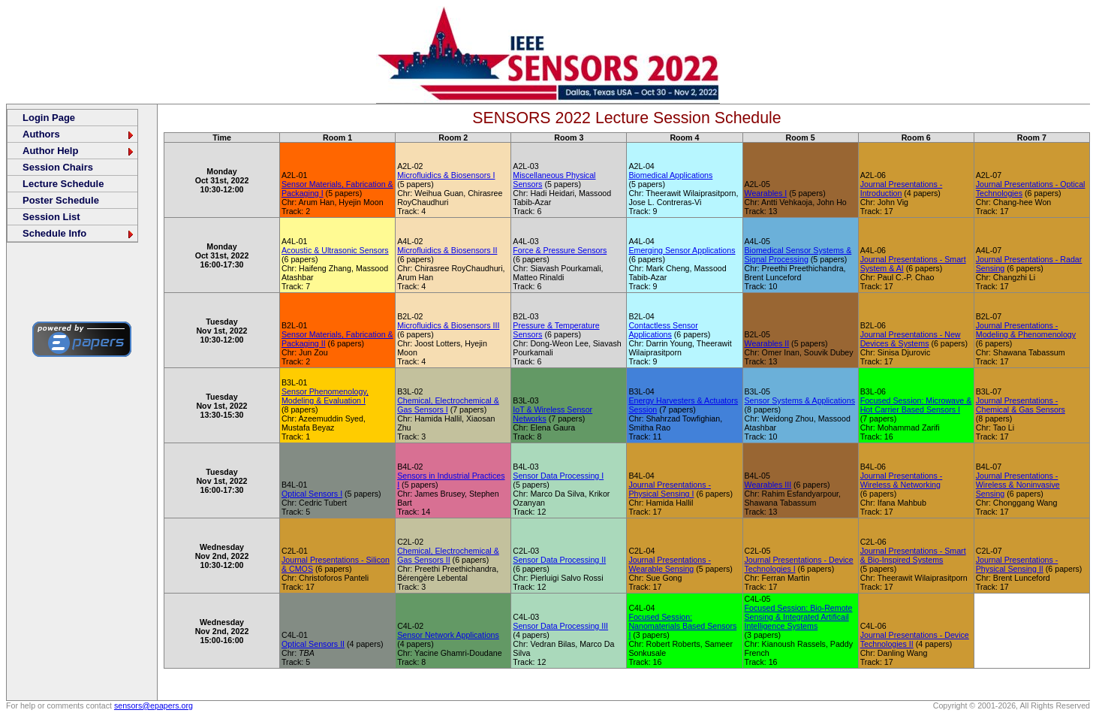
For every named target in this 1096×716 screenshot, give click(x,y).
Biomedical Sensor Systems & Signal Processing (798, 255)
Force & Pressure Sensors (560, 250)
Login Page (49, 117)
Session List (51, 216)
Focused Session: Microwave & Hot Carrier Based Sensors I (916, 405)
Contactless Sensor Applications (662, 330)
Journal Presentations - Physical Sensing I (669, 489)
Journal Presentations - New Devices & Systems (910, 339)
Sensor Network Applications (448, 634)
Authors (79, 134)
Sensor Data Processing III (560, 625)
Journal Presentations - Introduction (901, 189)
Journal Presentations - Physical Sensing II (1017, 564)
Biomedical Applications (670, 175)
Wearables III (768, 484)
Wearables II (767, 343)
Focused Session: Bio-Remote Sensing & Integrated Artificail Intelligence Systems (799, 616)
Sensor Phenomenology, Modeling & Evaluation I (325, 396)
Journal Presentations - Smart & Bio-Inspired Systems (913, 555)
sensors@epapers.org (153, 705)
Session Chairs (58, 167)
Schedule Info (79, 233)
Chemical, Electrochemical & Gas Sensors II (448, 555)
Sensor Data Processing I (558, 475)
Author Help (79, 150)
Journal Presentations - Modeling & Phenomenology (1026, 330)
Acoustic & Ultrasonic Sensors (335, 250)
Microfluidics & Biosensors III (448, 325)
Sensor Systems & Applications (800, 400)
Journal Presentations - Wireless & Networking (901, 480)
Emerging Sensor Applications (681, 250)
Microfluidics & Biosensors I (446, 175)
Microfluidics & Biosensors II (447, 250)
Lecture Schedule (63, 183)
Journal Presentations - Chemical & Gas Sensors (1020, 405)
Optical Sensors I (312, 493)
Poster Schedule (61, 200)
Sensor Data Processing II (559, 559)
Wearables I (766, 193)
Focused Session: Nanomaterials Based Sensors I (682, 625)
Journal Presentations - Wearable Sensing (669, 564)
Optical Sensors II (313, 643)
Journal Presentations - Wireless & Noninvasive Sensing (1018, 484)
